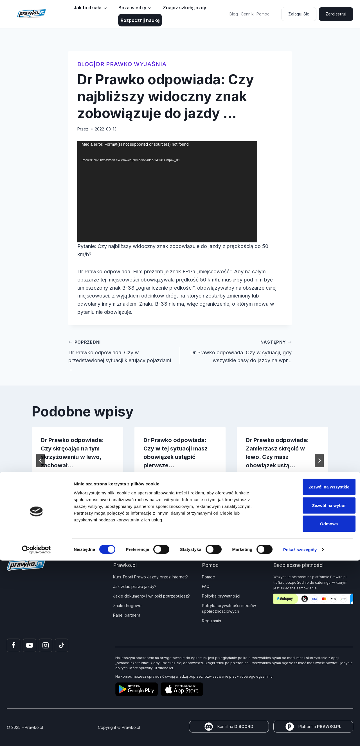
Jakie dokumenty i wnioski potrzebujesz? (151, 596)
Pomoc (262, 14)
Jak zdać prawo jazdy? (134, 586)
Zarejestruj (336, 14)
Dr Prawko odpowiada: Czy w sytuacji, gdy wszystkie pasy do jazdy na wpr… (238, 351)
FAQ (206, 586)
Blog (234, 14)
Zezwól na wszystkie (313, 672)
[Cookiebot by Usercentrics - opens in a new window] (36, 735)
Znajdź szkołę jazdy (184, 7)
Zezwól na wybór (313, 690)
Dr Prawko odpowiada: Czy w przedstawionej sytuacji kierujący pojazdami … (121, 354)
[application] (167, 191)
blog (85, 64)
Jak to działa (88, 7)
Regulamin (211, 620)
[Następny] (319, 460)
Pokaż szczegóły (300, 735)
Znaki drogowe (127, 605)
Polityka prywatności (221, 596)
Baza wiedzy (132, 7)
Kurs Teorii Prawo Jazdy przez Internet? (150, 576)
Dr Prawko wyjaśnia (131, 64)
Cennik (247, 14)
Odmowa (313, 709)
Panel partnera (126, 615)
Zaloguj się (298, 14)
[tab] (168, 498)
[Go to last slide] (40, 460)
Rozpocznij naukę (140, 20)
